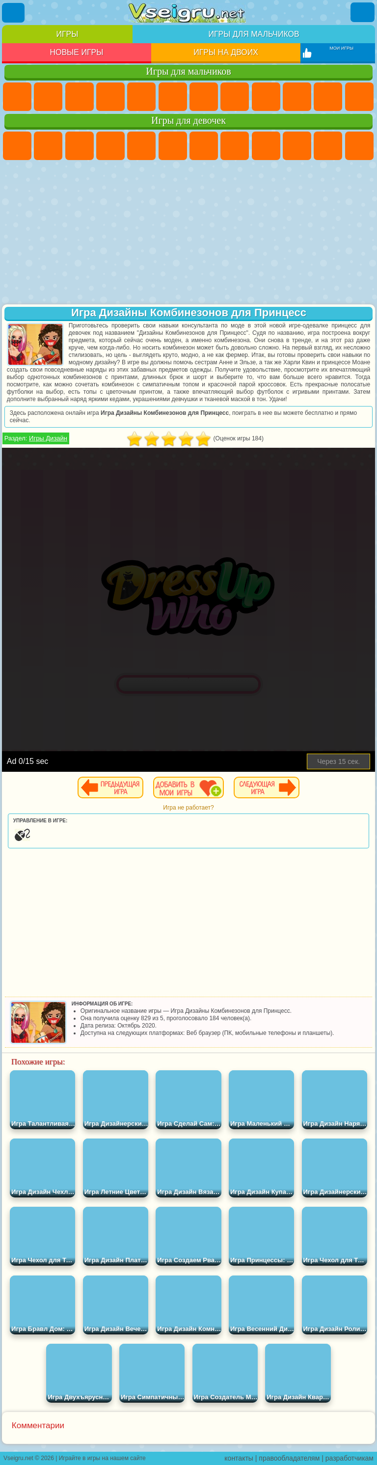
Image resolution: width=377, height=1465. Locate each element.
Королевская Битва (173, 96)
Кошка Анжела (266, 146)
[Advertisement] (188, 233)
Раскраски (234, 146)
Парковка (17, 96)
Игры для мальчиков (253, 34)
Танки (110, 96)
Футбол (48, 96)
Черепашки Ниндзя (266, 96)
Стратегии (79, 96)
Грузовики (359, 96)
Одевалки (359, 146)
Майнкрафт (203, 96)
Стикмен (328, 96)
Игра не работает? (188, 807)
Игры (67, 34)
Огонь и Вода (79, 146)
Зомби (141, 96)
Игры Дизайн (48, 438)
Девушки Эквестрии (48, 146)
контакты (238, 1458)
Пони (17, 146)
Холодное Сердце (297, 146)
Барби (110, 146)
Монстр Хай (173, 146)
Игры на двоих (225, 52)
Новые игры (76, 52)
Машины (234, 96)
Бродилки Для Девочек (203, 146)
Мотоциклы (297, 96)
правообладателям (289, 1458)
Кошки (328, 146)
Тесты (141, 146)
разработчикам (349, 1458)
